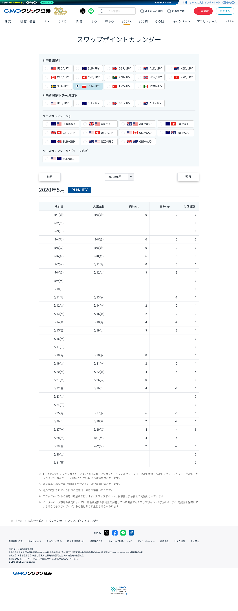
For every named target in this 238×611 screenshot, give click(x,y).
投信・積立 (28, 21)
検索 (101, 11)
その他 (159, 21)
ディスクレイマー (146, 541)
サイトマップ (34, 541)
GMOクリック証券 (35, 11)
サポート (181, 11)
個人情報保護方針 (75, 541)
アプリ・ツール (207, 21)
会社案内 (194, 541)
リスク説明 (179, 541)
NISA (230, 21)
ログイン (225, 11)
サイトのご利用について (120, 541)
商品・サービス (35, 520)
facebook (115, 533)
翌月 (188, 177)
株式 (8, 21)
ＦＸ (47, 21)
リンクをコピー (131, 533)
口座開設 (203, 11)
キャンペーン (181, 21)
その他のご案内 (54, 541)
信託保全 (164, 541)
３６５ (143, 21)
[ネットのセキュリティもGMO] (27, 2)
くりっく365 (55, 520)
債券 (79, 21)
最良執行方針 (96, 541)
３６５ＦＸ (126, 21)
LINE (91, 11)
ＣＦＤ (62, 21)
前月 (50, 177)
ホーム (18, 520)
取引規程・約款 (16, 541)
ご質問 (154, 11)
